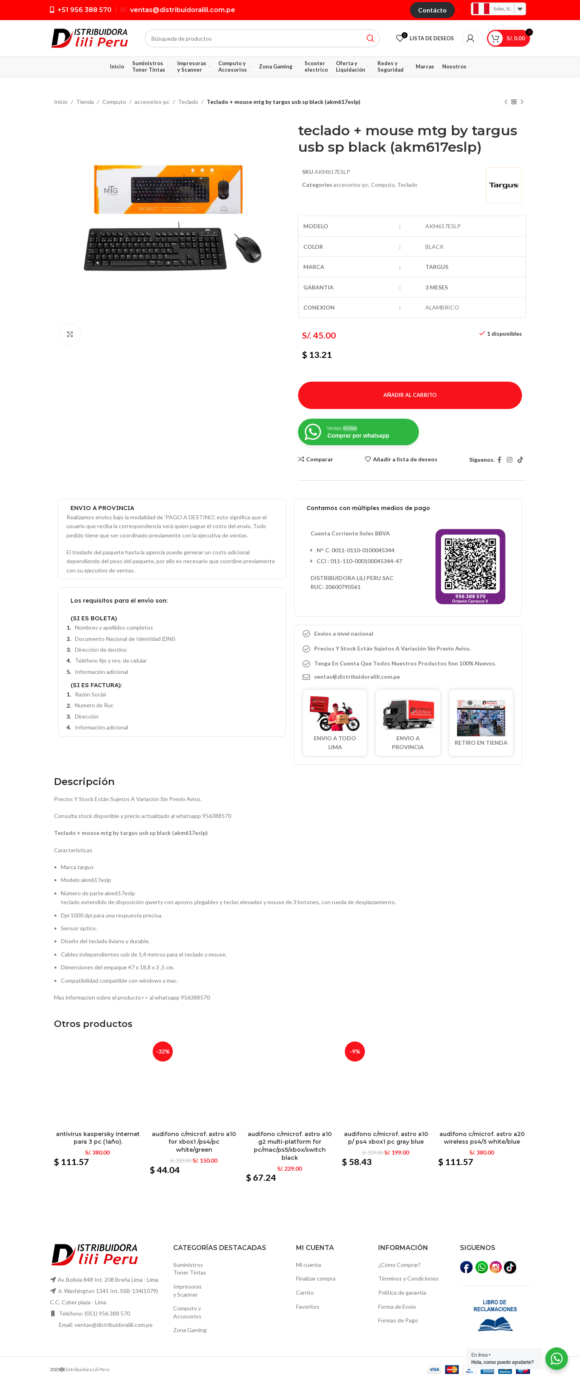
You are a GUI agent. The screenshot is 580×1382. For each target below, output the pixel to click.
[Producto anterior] (506, 102)
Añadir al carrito (410, 395)
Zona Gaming (190, 1329)
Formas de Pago (398, 1320)
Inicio (61, 101)
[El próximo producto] (522, 102)
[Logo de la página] (89, 37)
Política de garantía (402, 1292)
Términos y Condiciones (408, 1278)
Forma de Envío (397, 1306)
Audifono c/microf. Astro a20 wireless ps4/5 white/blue (482, 1138)
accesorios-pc (152, 101)
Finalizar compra (316, 1278)
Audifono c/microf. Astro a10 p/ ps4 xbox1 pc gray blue (386, 1138)
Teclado (188, 101)
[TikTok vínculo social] (520, 460)
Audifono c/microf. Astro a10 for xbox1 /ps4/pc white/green (194, 1141)
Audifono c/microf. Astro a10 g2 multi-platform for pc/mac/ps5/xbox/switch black (290, 1145)
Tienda (85, 101)
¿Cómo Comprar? (399, 1264)
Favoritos (307, 1306)
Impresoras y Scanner (187, 1290)
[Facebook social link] (499, 460)
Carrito (305, 1292)
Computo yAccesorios (187, 1312)
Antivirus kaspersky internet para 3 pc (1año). (98, 1138)
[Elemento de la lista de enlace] (408, 676)
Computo (114, 101)
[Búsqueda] (262, 38)
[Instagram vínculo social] (509, 460)
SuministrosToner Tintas (189, 1268)
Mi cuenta (308, 1264)
